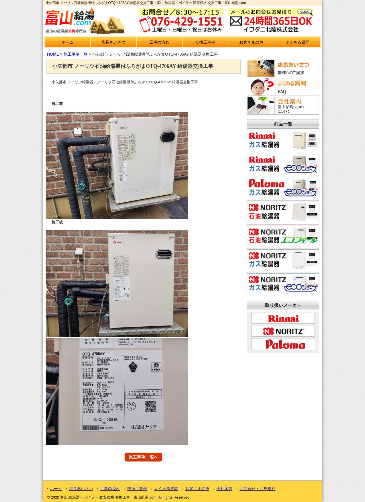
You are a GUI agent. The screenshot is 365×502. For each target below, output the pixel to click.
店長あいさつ (113, 42)
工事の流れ (159, 42)
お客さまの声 (251, 42)
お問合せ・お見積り (257, 488)
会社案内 (224, 488)
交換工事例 (205, 42)
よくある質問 (297, 42)
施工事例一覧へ (143, 457)
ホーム (68, 42)
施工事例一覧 (76, 54)
